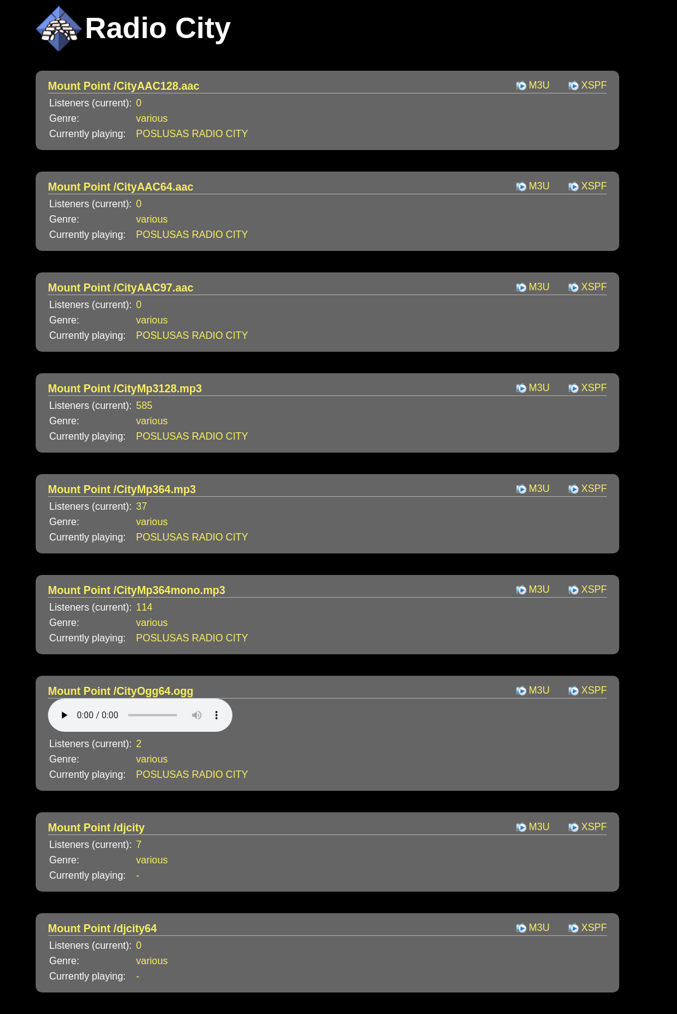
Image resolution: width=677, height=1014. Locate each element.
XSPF (594, 85)
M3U (539, 85)
